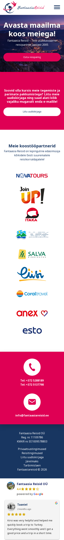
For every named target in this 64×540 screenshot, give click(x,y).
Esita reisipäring (32, 57)
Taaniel (22, 504)
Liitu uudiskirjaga (32, 111)
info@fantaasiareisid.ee (32, 415)
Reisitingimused (32, 453)
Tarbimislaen (32, 465)
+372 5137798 (35, 384)
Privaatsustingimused (32, 449)
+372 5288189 (35, 380)
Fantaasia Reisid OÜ (32, 484)
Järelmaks (32, 461)
